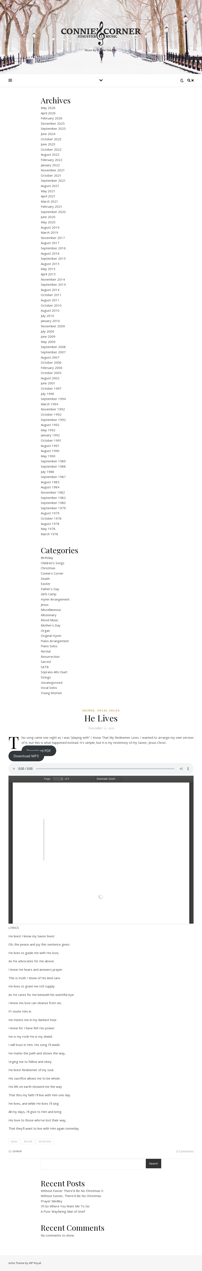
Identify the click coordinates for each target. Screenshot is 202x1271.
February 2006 (51, 368)
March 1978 (49, 534)
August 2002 (50, 378)
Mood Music (49, 620)
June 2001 (48, 383)
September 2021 (53, 180)
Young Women (51, 693)
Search (153, 1163)
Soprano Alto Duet (54, 672)
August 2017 (50, 243)
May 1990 (48, 456)
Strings (46, 677)
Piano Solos (49, 646)
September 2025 (53, 128)
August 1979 (50, 513)
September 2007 (53, 352)
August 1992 (50, 425)
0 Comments (185, 1151)
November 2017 (53, 238)
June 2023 (48, 144)
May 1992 (48, 430)
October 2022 (51, 149)
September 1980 (53, 503)
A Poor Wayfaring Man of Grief (63, 1211)
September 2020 (53, 212)
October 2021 (51, 175)
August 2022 (50, 154)
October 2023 (51, 139)
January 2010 (50, 321)
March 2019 (49, 232)
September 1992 (53, 420)
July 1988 (47, 472)
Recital (45, 651)
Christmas (48, 568)
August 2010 (50, 310)
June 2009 (48, 336)
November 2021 (53, 170)
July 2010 (47, 316)
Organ (45, 630)
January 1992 (50, 435)
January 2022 (50, 165)
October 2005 (51, 373)
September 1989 (53, 461)
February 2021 (51, 206)
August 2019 (50, 227)
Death (45, 578)
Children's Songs (52, 563)
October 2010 (51, 305)
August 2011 (50, 300)
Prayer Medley (51, 1201)
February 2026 (51, 118)
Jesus (45, 604)
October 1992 (51, 414)
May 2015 (48, 269)
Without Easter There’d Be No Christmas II (72, 1191)
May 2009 (48, 342)
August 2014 (50, 290)
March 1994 (49, 404)
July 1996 (47, 394)
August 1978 (50, 524)
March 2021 (49, 201)
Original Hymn (51, 635)
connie (17, 1151)
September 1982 (53, 498)
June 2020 (48, 217)
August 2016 (50, 253)
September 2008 (53, 347)
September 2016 (53, 248)
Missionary (48, 615)
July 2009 (47, 331)
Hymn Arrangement (55, 599)
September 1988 (53, 466)
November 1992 (53, 409)
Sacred (46, 661)
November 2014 (53, 279)
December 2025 (53, 123)
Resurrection (50, 656)
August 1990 (50, 451)
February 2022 (51, 160)
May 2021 (48, 191)
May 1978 (48, 529)
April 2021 (48, 196)
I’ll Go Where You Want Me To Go (65, 1206)
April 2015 (48, 274)
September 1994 (53, 399)
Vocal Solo (45, 1141)
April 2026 (48, 113)
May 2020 (48, 222)
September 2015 (53, 258)
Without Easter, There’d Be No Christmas (71, 1196)
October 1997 (51, 388)
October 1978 (51, 518)
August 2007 (50, 357)
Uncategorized (51, 682)
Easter (45, 584)
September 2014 (53, 284)
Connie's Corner (52, 573)
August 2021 (50, 186)
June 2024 (48, 134)
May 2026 (48, 108)
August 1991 (50, 446)
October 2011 (51, 295)
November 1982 (53, 492)
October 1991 (51, 440)
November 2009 (53, 326)
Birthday (47, 558)
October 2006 (51, 362)
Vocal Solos (49, 687)
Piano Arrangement (55, 641)
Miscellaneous (51, 610)
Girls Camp (48, 594)
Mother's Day (50, 625)
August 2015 (50, 264)
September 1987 (53, 477)
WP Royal (35, 1263)
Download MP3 (26, 756)
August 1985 (50, 482)
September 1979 (53, 508)
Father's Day (50, 589)
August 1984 (50, 487)
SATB (45, 667)
